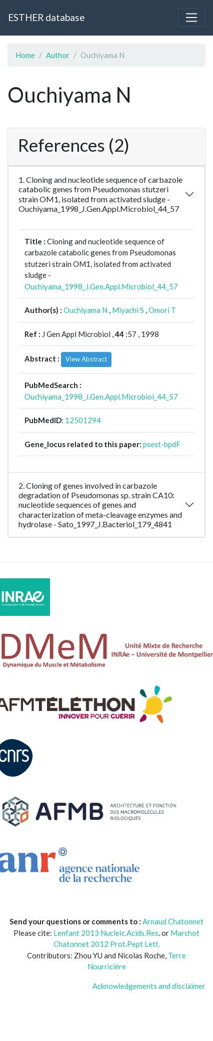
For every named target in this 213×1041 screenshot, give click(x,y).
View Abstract (86, 359)
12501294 (83, 420)
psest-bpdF (161, 444)
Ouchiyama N (86, 309)
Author (58, 55)
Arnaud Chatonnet (173, 921)
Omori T (162, 309)
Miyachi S (128, 309)
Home (25, 55)
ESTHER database (46, 17)
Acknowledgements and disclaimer (149, 985)
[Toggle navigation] (191, 17)
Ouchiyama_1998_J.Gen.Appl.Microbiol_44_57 (101, 286)
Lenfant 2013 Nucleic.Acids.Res (106, 932)
